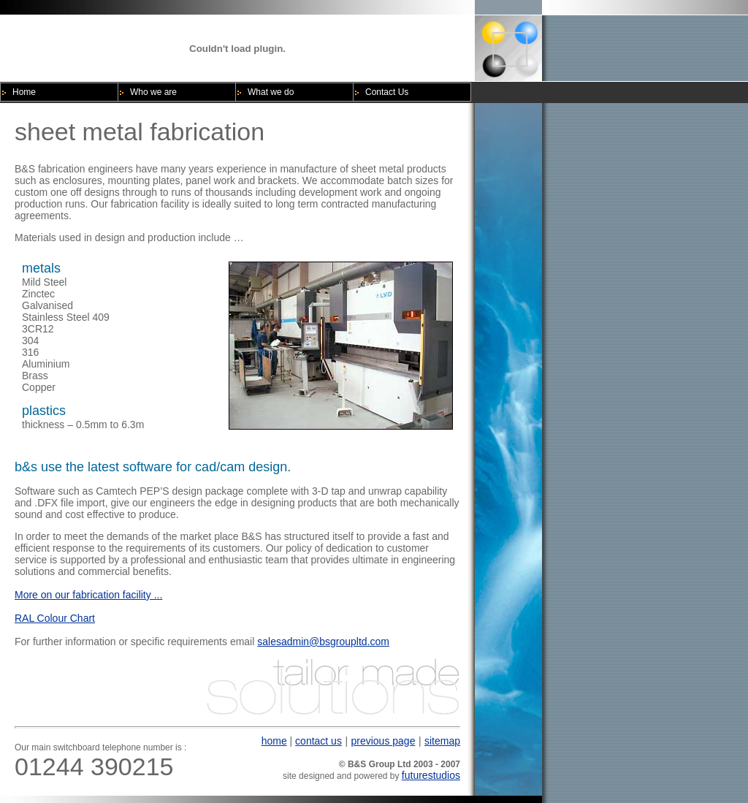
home (274, 741)
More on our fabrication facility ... (88, 595)
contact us (318, 741)
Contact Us (386, 92)
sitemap (442, 741)
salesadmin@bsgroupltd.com (323, 641)
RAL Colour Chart (55, 618)
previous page (383, 741)
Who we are (153, 92)
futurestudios (431, 775)
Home (24, 92)
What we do (271, 92)
